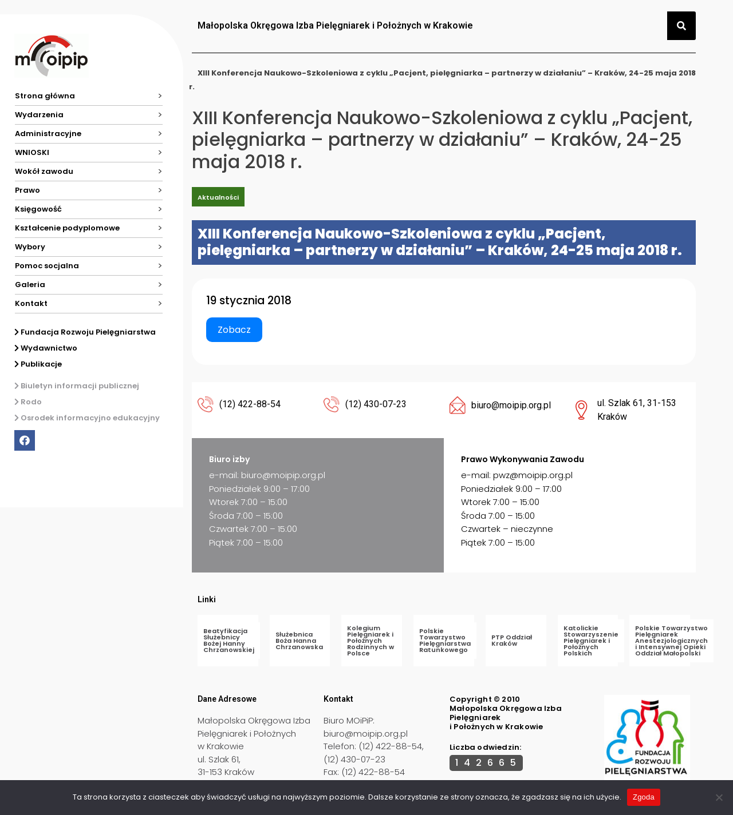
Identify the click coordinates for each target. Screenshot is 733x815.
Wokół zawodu (44, 171)
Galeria (30, 284)
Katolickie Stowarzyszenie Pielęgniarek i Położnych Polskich (590, 640)
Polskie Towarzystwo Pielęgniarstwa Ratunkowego (445, 640)
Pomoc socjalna (47, 265)
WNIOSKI (32, 152)
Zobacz (234, 329)
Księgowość (38, 209)
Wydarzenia (39, 114)
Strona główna (45, 95)
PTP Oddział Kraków (511, 640)
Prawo (27, 190)
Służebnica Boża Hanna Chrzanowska (299, 640)
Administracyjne (48, 133)
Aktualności (218, 197)
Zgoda (644, 797)
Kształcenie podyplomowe (67, 227)
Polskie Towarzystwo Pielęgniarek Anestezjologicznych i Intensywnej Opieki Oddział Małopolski (671, 640)
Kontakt (31, 303)
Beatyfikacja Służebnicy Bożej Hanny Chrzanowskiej (228, 640)
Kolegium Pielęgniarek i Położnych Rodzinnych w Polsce (370, 640)
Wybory (30, 246)
